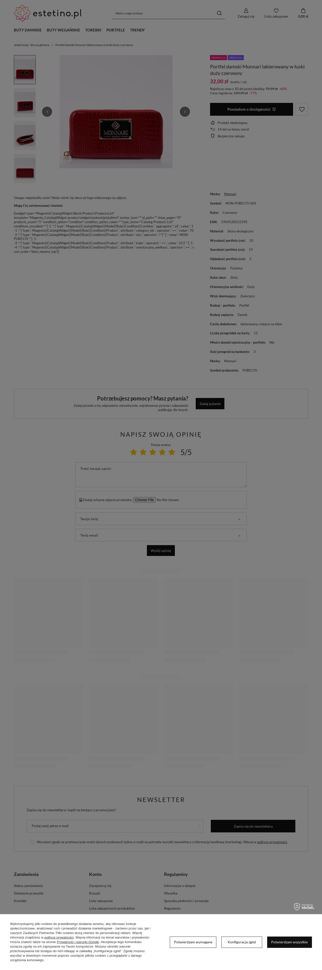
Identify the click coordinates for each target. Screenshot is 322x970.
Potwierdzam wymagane (193, 942)
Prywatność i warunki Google (78, 942)
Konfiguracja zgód (242, 942)
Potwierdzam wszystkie (289, 942)
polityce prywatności (59, 937)
